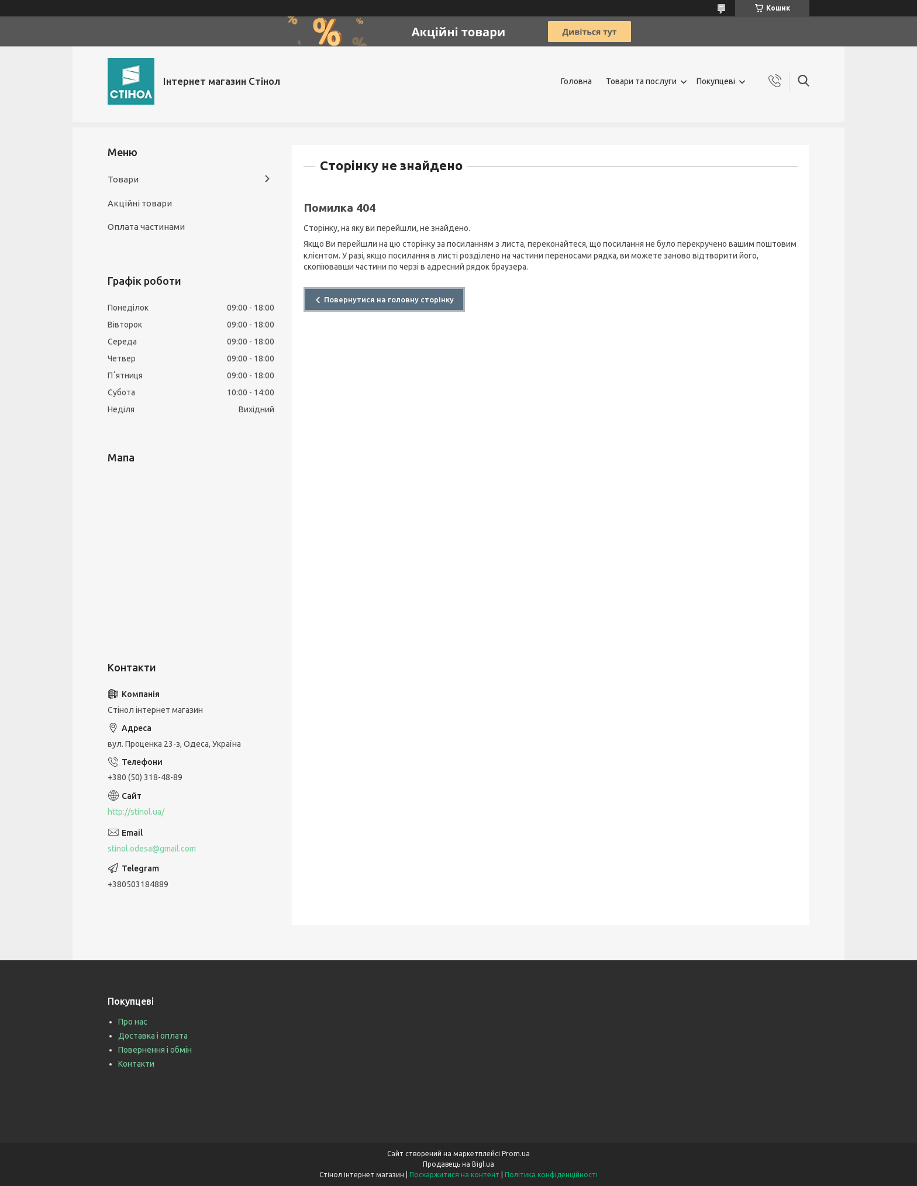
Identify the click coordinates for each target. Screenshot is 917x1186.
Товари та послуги (641, 81)
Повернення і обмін (155, 1049)
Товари (123, 179)
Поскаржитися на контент (454, 1174)
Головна (576, 81)
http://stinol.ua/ (136, 811)
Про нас (132, 1021)
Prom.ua (516, 1153)
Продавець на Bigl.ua (458, 1164)
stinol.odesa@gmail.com (152, 848)
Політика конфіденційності (551, 1174)
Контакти (136, 1063)
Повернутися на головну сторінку (389, 299)
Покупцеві (716, 81)
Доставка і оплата (153, 1035)
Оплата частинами (146, 227)
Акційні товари (140, 203)
